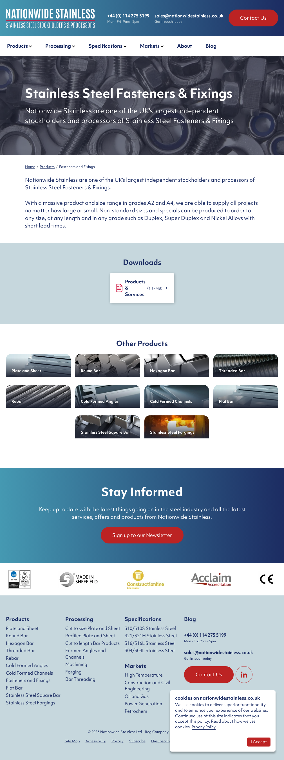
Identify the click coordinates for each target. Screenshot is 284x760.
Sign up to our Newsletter (142, 535)
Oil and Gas (137, 696)
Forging (73, 672)
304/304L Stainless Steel (150, 650)
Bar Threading (80, 679)
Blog (190, 619)
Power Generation (143, 703)
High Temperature (144, 675)
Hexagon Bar (20, 643)
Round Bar (17, 635)
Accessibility (96, 741)
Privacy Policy (204, 726)
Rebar (12, 658)
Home (30, 166)
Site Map (72, 741)
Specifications (143, 619)
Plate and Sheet (22, 628)
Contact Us (253, 17)
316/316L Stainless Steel (150, 643)
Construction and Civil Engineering (147, 685)
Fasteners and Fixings (28, 680)
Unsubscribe (161, 741)
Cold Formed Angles (27, 665)
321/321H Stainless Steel (151, 635)
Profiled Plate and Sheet (90, 635)
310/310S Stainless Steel (150, 628)
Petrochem (136, 711)
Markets (135, 666)
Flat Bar (14, 688)
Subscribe (137, 741)
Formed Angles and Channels (85, 653)
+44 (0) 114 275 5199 (128, 16)
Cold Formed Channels (29, 673)
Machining (76, 664)
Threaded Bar (20, 650)
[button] (19, 46)
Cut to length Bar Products (92, 643)
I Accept (259, 742)
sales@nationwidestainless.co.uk (189, 16)
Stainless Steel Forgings (30, 703)
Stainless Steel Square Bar (33, 695)
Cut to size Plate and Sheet (92, 628)
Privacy (117, 741)
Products (47, 166)
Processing (79, 619)
